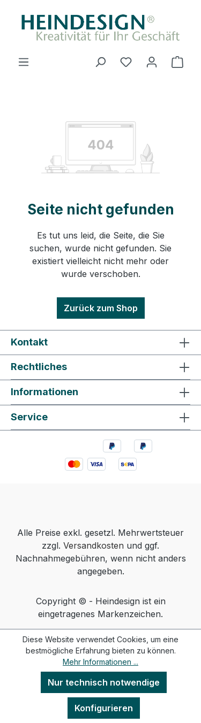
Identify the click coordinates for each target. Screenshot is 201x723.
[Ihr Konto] (152, 61)
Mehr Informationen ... (100, 661)
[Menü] (23, 61)
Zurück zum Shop (101, 308)
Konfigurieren (104, 708)
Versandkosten (93, 545)
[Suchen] (100, 61)
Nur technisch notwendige (104, 682)
